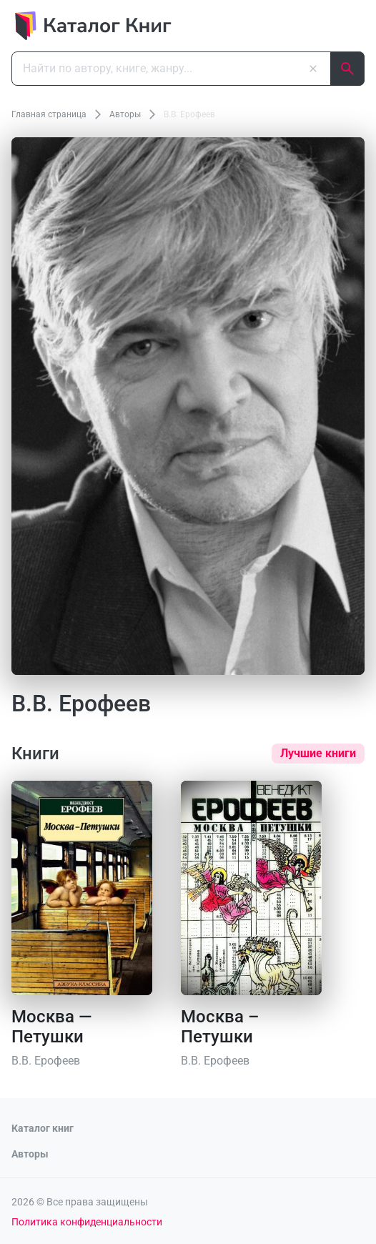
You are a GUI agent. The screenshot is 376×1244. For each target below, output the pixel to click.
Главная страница (48, 114)
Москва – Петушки (220, 1027)
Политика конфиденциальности (86, 1222)
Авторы (125, 114)
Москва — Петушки (51, 1027)
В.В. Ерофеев (45, 1060)
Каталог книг (42, 1128)
